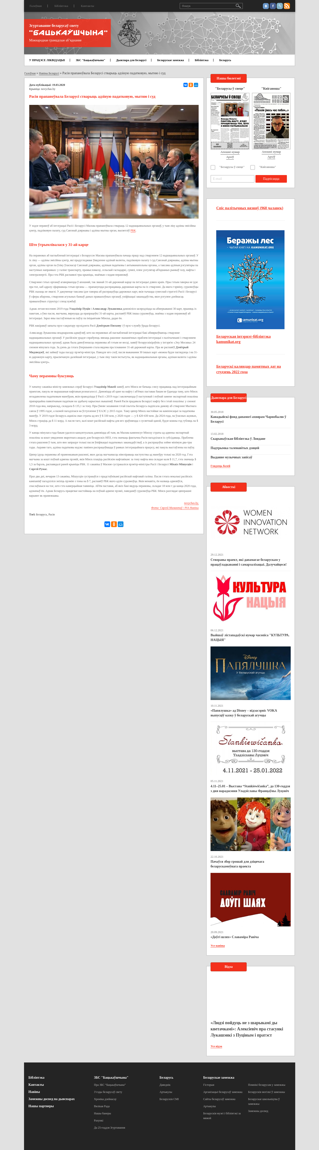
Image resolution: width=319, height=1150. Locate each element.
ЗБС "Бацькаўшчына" (90, 60)
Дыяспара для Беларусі (131, 60)
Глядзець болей (220, 466)
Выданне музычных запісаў (231, 457)
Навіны (34, 1092)
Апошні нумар (230, 152)
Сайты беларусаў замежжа (219, 1099)
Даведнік (165, 1084)
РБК (133, 230)
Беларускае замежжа (170, 60)
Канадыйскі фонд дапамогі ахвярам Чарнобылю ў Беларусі (248, 419)
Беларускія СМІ (169, 1099)
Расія (52, 514)
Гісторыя (208, 1084)
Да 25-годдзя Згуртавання (109, 1127)
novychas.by (48, 89)
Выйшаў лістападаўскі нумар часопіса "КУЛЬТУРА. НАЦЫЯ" (250, 637)
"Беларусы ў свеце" (232, 167)
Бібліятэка (61, 6)
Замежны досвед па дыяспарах (52, 1099)
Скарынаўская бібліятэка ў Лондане (238, 438)
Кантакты (87, 6)
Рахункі (98, 1120)
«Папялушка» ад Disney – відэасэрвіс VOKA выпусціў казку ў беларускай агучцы (244, 713)
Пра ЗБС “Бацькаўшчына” (110, 1084)
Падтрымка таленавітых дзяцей (235, 448)
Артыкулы (166, 1092)
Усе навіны (218, 945)
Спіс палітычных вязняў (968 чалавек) (249, 208)
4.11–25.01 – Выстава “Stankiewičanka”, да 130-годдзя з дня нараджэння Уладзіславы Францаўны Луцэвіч (250, 788)
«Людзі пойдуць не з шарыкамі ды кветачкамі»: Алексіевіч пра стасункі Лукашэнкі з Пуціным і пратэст (247, 1028)
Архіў (230, 157)
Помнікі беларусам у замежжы (266, 1084)
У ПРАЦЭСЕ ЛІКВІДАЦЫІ (47, 60)
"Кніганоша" (267, 167)
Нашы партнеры (41, 1106)
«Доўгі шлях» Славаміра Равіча (235, 937)
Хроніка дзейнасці (105, 1099)
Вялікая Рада (102, 1106)
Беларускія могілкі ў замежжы (266, 1092)
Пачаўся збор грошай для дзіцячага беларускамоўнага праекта (237, 864)
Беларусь (225, 60)
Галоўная (36, 6)
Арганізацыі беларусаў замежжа (222, 1092)
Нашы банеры (102, 1113)
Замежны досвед (258, 1111)
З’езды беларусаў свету (108, 1092)
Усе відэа (216, 1046)
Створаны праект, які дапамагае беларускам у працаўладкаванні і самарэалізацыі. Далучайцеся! (249, 562)
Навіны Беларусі (49, 73)
